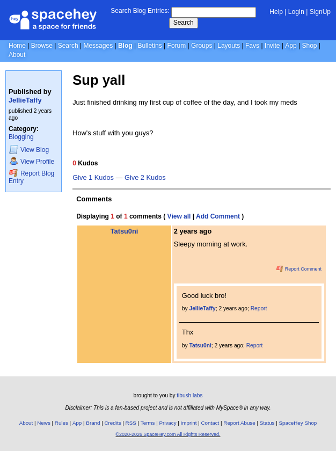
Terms (148, 423)
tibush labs (189, 395)
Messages (98, 45)
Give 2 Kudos (145, 177)
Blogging (21, 137)
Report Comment (299, 269)
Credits (113, 423)
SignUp (320, 12)
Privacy (167, 423)
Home (17, 45)
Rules (61, 423)
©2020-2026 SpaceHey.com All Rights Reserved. (167, 434)
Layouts (228, 45)
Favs (252, 45)
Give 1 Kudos (93, 177)
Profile (31, 161)
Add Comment (218, 216)
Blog (125, 45)
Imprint (189, 423)
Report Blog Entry (31, 177)
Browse (42, 45)
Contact (210, 423)
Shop (309, 45)
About (17, 55)
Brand (93, 423)
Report (259, 308)
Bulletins (149, 45)
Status (267, 423)
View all (179, 216)
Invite (272, 45)
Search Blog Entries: (140, 10)
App (290, 45)
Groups (201, 45)
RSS (131, 423)
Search (183, 22)
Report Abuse (239, 423)
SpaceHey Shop (298, 423)
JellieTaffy (25, 100)
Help (276, 12)
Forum (176, 45)
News (43, 423)
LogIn (296, 12)
